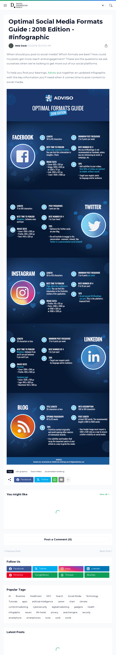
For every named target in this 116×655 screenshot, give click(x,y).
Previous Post (13, 551)
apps (24, 601)
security (86, 612)
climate (83, 601)
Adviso (52, 72)
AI (10, 596)
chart (72, 601)
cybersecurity (40, 607)
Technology (92, 596)
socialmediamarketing (54, 471)
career (61, 601)
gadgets (78, 607)
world (68, 617)
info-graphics (21, 471)
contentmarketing (18, 607)
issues (28, 612)
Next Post (105, 551)
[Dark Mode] (103, 5)
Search (59, 596)
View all (103, 494)
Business (20, 596)
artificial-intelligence (42, 601)
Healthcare (36, 596)
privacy (54, 612)
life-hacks (41, 612)
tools (47, 617)
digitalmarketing (60, 607)
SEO (48, 596)
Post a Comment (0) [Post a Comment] (58, 539)
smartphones (33, 617)
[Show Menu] (5, 5)
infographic (14, 612)
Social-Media (36, 471)
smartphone (15, 617)
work (57, 617)
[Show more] (68, 479)
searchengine (70, 612)
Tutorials (13, 601)
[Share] (105, 45)
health (91, 607)
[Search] (110, 5)
